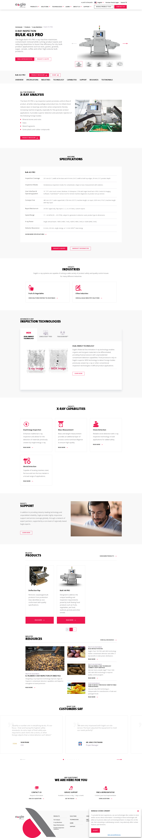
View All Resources (108, 640)
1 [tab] (63, 759)
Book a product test (103, 6)
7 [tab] (76, 759)
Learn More (78, 373)
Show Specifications (35, 234)
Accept (95, 830)
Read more (39, 620)
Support (87, 6)
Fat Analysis (57, 820)
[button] (138, 811)
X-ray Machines (58, 822)
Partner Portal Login (112, 2)
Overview (19, 80)
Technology (58, 80)
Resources (94, 80)
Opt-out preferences (114, 835)
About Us (76, 6)
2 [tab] (65, 759)
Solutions (45, 6)
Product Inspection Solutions (59, 828)
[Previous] (67, 629)
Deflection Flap (34, 591)
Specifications (32, 80)
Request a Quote (59, 248)
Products (33, 6)
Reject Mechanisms (59, 825)
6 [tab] (74, 759)
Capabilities (72, 80)
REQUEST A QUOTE (43, 59)
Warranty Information (80, 248)
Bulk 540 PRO (65, 591)
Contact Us (120, 6)
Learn (68, 6)
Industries (45, 80)
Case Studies (74, 666)
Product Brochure (39, 75)
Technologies (57, 6)
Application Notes (76, 648)
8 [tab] (78, 759)
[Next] (74, 629)
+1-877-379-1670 (86, 2)
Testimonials (107, 80)
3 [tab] (67, 759)
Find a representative (24, 59)
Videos (30, 648)
